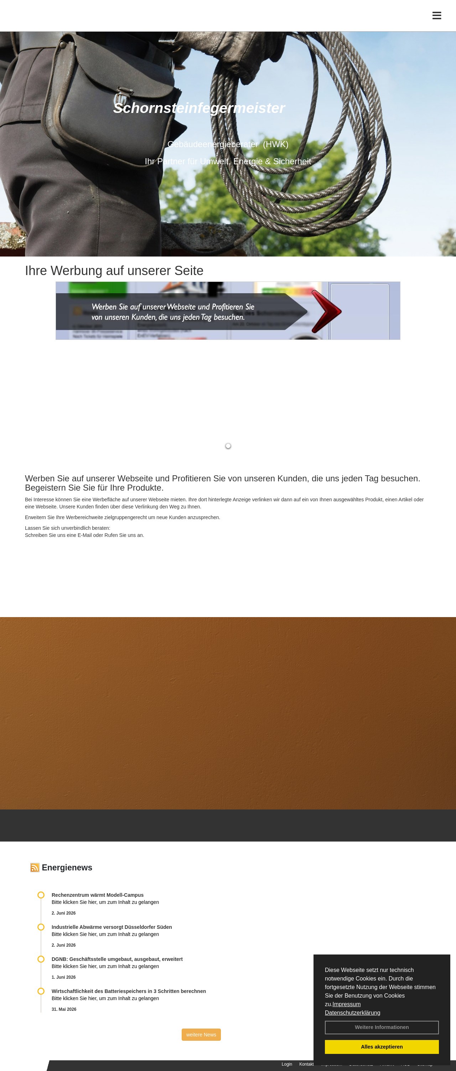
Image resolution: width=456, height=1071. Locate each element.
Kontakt (306, 1064)
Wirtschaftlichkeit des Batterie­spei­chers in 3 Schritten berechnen (129, 991)
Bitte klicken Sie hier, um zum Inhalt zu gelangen (105, 902)
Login (287, 1064)
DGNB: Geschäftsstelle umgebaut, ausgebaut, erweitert (117, 959)
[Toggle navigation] (437, 20)
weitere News (201, 1035)
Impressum (346, 1004)
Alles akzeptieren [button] (382, 1047)
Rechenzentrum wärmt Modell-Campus (98, 895)
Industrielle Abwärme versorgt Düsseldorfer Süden (112, 927)
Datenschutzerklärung (352, 1013)
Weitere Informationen (382, 1027)
